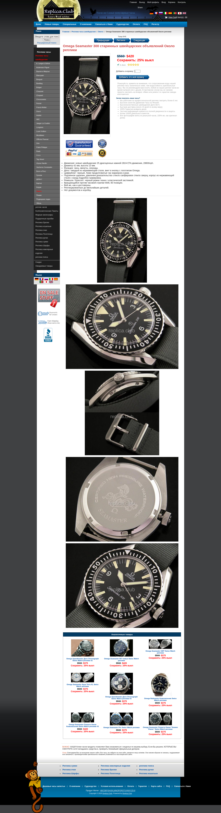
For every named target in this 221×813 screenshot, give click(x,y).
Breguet (38, 79)
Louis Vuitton (40, 131)
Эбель (38, 203)
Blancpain (39, 75)
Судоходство (122, 24)
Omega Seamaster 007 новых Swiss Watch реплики (121, 659)
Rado (37, 151)
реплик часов (41, 207)
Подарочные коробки (44, 219)
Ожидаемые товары (44, 266)
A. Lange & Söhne (42, 63)
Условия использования (112, 786)
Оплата (136, 24)
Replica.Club (127, 793)
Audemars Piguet (42, 67)
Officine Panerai (41, 139)
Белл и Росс (40, 171)
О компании (85, 24)
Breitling (39, 83)
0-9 (134, 791)
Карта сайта (156, 786)
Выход (142, 2)
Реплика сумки (41, 242)
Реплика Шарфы (42, 245)
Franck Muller (41, 107)
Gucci (38, 111)
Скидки (38, 262)
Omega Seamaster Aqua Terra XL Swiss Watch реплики (82, 685)
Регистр (155, 24)
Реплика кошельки (43, 226)
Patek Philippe (41, 147)
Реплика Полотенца (43, 234)
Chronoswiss (40, 99)
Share (140, 7)
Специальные (69, 24)
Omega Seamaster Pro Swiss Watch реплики (121, 727)
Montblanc (39, 135)
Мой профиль (153, 2)
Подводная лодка (42, 199)
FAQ (146, 24)
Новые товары (52, 24)
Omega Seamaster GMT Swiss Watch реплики (160, 652)
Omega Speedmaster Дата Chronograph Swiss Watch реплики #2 (82, 659)
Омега (100, 32)
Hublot (38, 115)
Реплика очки (41, 230)
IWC (37, 119)
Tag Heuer (39, 159)
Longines (39, 127)
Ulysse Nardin (41, 163)
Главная (133, 2)
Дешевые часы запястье (54, 786)
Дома (38, 24)
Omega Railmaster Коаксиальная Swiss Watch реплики (160, 699)
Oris (37, 143)
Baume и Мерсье (42, 71)
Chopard (39, 95)
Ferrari (38, 103)
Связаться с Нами (104, 24)
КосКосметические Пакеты (46, 211)
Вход (164, 2)
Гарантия (142, 786)
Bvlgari (38, 87)
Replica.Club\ (107, 793)
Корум (38, 187)
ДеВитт (38, 179)
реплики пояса (41, 257)
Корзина (171, 2)
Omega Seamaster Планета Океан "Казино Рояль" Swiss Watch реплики (160, 728)
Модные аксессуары (44, 215)
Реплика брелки (42, 222)
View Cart (172, 17)
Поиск (38, 31)
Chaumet (39, 91)
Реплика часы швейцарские (84, 32)
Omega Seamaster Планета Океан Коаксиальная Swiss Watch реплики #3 (82, 725)
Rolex (38, 155)
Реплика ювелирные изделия (44, 251)
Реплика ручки (41, 238)
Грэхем (38, 175)
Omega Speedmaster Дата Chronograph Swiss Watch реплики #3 (121, 698)
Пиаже (38, 195)
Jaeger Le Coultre (42, 123)
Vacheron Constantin (43, 167)
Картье (38, 183)
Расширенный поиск (46, 43)
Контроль (182, 2)
